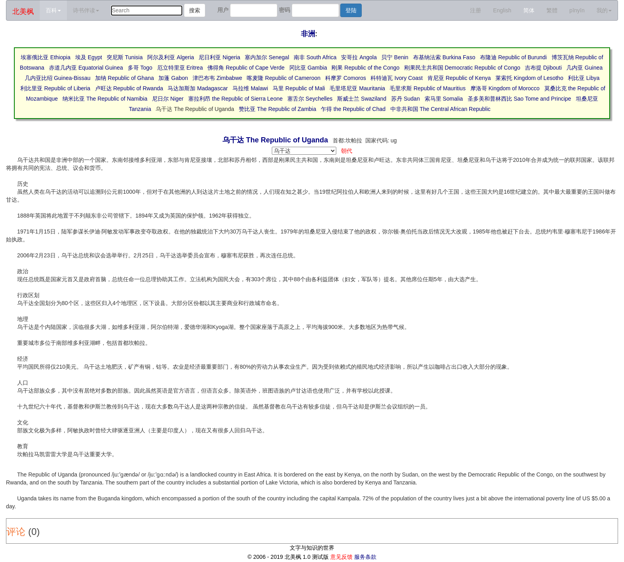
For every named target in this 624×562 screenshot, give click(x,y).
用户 (222, 10)
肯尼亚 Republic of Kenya (459, 78)
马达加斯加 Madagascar (198, 88)
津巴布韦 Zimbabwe (217, 78)
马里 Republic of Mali (299, 88)
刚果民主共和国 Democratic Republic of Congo (462, 67)
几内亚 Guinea (584, 67)
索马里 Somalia (444, 98)
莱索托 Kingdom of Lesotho (529, 78)
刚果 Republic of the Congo (365, 67)
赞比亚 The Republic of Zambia (277, 109)
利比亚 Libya (583, 78)
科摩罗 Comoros (345, 78)
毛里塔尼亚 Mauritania (357, 88)
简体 (528, 10)
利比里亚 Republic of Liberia (55, 88)
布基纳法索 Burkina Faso (444, 57)
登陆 (351, 10)
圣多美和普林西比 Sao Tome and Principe (519, 98)
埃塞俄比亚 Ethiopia (45, 57)
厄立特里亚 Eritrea (180, 67)
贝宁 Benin (394, 57)
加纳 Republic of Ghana (124, 78)
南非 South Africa (315, 57)
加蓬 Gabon (173, 78)
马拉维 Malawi (250, 88)
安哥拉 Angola (358, 57)
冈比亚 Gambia (308, 67)
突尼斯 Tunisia (125, 57)
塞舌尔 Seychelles (310, 98)
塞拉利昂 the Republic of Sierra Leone (235, 98)
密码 (284, 10)
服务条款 (365, 557)
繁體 (552, 10)
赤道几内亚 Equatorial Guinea (86, 67)
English (502, 10)
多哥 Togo (140, 67)
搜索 (194, 10)
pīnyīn (577, 10)
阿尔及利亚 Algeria (170, 57)
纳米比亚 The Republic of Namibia (104, 98)
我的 (604, 10)
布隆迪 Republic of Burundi (513, 57)
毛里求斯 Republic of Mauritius (428, 88)
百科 (53, 10)
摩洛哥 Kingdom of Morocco (505, 88)
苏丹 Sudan (405, 98)
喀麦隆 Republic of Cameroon (283, 78)
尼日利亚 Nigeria (219, 57)
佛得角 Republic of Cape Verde (246, 67)
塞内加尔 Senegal (267, 57)
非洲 (308, 34)
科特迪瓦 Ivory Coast (396, 78)
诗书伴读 (86, 10)
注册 (475, 10)
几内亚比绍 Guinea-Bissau (58, 78)
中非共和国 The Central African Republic (440, 109)
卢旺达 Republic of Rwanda (129, 88)
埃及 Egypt (88, 57)
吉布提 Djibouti (543, 67)
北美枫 (23, 12)
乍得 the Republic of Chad (353, 109)
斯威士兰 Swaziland (361, 98)
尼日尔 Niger (167, 98)
